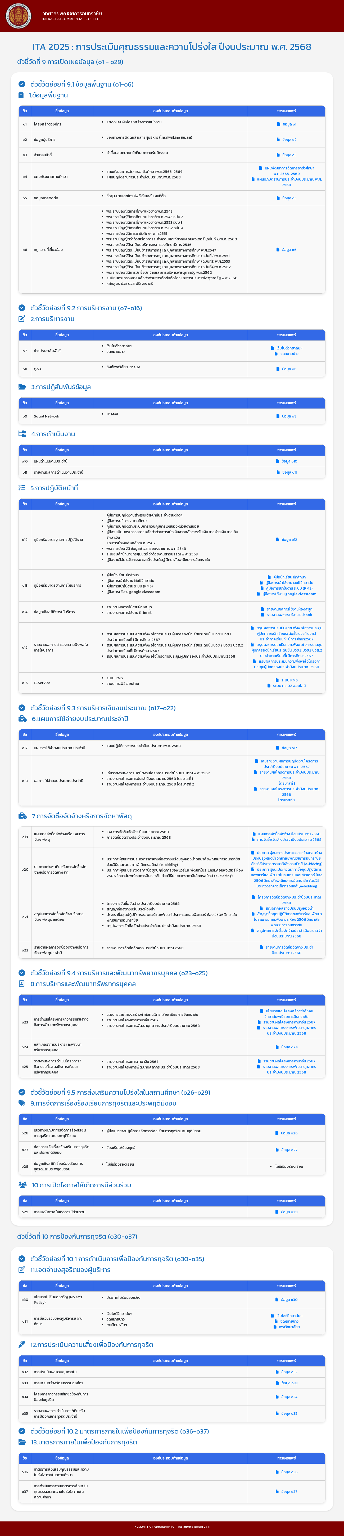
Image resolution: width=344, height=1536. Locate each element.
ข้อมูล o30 (286, 1300)
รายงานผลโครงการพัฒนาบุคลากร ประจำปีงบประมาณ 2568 (286, 1030)
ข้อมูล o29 (286, 1212)
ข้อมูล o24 (287, 1047)
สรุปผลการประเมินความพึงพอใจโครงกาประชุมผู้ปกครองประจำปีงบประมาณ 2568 (286, 664)
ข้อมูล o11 (287, 472)
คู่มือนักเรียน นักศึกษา (287, 577)
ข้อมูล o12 (286, 539)
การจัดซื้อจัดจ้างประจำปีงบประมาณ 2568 (287, 839)
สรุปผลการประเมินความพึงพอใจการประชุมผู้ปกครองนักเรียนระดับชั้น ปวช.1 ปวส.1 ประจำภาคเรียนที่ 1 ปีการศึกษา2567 (286, 633)
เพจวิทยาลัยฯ (287, 1327)
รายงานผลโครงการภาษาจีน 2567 (286, 1022)
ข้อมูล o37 (286, 1491)
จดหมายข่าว (286, 354)
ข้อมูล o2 (287, 139)
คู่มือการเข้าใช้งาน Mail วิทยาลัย (286, 583)
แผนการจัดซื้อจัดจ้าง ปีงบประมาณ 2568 (286, 834)
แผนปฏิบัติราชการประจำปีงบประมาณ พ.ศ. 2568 (287, 182)
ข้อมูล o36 (287, 1472)
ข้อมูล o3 (286, 155)
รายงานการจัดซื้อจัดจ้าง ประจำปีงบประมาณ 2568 (286, 950)
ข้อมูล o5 (287, 198)
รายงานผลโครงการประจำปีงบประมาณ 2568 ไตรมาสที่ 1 (286, 778)
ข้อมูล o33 (286, 1383)
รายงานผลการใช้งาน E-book (286, 615)
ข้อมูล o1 (286, 124)
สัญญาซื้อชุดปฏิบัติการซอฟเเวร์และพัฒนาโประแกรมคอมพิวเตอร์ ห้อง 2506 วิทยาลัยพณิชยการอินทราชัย (287, 919)
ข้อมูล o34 (286, 1397)
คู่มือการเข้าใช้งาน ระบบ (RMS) (287, 588)
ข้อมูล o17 (286, 748)
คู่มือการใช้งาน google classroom (286, 594)
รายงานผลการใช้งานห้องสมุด (286, 609)
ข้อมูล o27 (287, 1150)
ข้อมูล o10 (286, 461)
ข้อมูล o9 (287, 416)
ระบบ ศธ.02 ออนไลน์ (287, 686)
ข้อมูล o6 (287, 250)
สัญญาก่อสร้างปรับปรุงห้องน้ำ (286, 908)
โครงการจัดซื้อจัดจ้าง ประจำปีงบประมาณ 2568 (286, 900)
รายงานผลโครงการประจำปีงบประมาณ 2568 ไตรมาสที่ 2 (286, 794)
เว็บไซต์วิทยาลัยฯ (286, 348)
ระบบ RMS (287, 680)
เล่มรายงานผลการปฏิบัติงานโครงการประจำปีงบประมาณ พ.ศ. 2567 (286, 764)
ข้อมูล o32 (286, 1372)
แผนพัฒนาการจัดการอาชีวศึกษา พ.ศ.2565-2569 (286, 171)
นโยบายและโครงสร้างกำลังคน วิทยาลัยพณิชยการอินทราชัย (286, 1013)
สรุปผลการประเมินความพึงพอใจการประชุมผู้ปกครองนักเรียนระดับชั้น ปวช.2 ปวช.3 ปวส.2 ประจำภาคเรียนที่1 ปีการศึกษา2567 (286, 650)
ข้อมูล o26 (286, 1133)
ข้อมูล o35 (286, 1413)
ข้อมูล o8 (287, 369)
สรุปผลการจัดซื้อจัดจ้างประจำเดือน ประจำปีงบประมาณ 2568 (286, 933)
